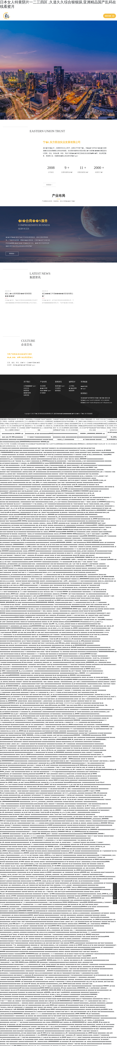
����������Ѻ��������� (65, 733)
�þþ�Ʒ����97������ (40, 728)
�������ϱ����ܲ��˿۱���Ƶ (11, 816)
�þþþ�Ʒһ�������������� (73, 521)
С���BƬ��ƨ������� (67, 474)
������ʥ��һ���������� (78, 947)
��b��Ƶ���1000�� (47, 776)
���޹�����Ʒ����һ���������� (56, 688)
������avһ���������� (103, 452)
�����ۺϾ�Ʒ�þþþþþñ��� (37, 735)
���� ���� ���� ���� (71, 791)
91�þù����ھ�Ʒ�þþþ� (8, 823)
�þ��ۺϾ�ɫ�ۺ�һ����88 (60, 994)
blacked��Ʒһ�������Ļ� (9, 591)
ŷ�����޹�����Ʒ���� (105, 737)
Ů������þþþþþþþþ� (70, 641)
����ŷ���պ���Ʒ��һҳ (10, 594)
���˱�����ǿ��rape (31, 553)
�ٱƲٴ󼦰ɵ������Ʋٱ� (26, 504)
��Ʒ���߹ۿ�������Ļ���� (31, 868)
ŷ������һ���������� (103, 896)
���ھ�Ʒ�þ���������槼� (38, 589)
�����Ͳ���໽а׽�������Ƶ (51, 908)
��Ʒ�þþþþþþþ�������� (65, 707)
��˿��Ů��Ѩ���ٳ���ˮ (88, 904)
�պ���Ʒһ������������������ (81, 853)
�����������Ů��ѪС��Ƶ (94, 523)
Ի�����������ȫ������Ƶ (18, 1026)
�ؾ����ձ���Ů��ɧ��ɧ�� (65, 848)
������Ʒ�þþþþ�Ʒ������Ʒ (82, 643)
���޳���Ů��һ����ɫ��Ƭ (85, 1024)
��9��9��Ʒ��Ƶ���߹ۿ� (47, 699)
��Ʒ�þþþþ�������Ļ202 (28, 1035)
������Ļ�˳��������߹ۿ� (11, 576)
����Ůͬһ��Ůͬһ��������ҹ (11, 471)
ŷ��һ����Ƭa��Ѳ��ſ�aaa (96, 499)
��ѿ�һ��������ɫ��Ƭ (53, 546)
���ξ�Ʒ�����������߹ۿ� (73, 868)
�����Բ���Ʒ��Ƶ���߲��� (60, 679)
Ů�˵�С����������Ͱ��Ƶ (32, 696)
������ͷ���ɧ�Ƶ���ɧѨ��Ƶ (12, 814)
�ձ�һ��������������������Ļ (95, 844)
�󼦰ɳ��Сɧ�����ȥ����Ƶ (56, 566)
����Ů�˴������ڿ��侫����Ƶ (93, 1007)
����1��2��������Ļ (10, 501)
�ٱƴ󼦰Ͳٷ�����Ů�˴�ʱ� (108, 851)
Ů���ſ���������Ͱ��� (55, 724)
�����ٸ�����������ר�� (60, 658)
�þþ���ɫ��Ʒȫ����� (34, 992)
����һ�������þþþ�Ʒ (65, 741)
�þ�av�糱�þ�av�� (46, 591)
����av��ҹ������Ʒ (9, 1041)
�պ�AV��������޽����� (32, 465)
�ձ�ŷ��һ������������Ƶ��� (31, 508)
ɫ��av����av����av (37, 523)
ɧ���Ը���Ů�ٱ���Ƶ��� (58, 780)
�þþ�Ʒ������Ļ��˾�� (103, 975)
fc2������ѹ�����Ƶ (101, 686)
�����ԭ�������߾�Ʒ (9, 660)
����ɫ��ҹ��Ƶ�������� (11, 450)
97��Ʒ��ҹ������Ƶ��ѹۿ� (46, 579)
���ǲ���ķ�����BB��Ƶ (80, 452)
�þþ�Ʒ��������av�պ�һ (64, 769)
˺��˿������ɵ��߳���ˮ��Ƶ (68, 786)
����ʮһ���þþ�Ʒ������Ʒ (35, 900)
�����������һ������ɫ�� (85, 885)
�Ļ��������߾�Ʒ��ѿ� (34, 647)
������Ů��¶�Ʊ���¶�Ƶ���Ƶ (57, 949)
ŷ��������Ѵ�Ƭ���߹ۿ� (101, 508)
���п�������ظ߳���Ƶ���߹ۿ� (41, 701)
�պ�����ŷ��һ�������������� (60, 514)
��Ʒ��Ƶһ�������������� (83, 649)
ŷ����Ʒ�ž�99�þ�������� (33, 797)
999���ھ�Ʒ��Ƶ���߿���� (66, 692)
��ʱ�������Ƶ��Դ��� (52, 656)
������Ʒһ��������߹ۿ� (40, 971)
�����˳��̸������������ (96, 489)
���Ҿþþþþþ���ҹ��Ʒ (8, 474)
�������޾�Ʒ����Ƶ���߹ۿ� (91, 754)
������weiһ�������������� (14, 973)
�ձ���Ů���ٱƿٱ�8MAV (92, 669)
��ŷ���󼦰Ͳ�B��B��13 (84, 816)
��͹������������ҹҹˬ (61, 540)
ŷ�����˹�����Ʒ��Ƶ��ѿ (97, 1016)
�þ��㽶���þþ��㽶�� (77, 529)
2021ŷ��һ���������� (87, 581)
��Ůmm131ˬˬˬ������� (9, 878)
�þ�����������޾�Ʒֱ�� (30, 688)
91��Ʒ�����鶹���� (62, 604)
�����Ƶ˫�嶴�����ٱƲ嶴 (34, 795)
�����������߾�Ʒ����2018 (93, 720)
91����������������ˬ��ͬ (75, 857)
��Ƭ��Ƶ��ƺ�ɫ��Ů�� (86, 448)
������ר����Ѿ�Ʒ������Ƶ (33, 744)
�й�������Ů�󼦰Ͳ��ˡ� (48, 606)
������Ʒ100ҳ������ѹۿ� (11, 626)
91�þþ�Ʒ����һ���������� (74, 810)
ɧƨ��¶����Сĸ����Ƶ (96, 564)
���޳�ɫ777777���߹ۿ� (7, 1001)
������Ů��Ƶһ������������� (77, 859)
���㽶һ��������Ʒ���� (68, 666)
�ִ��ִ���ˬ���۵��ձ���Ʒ (51, 990)
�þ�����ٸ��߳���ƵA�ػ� (102, 1009)
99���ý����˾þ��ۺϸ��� (98, 504)
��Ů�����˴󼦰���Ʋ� (95, 863)
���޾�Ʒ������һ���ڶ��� (87, 848)
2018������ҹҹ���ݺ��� (10, 692)
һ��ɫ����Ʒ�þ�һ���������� (56, 452)
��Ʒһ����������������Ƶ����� (37, 921)
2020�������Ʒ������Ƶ (100, 889)
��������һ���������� (64, 551)
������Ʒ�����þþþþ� (33, 576)
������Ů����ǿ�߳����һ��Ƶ (77, 872)
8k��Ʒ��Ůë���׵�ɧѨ (48, 448)
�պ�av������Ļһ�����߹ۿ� (11, 812)
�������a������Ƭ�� (30, 448)
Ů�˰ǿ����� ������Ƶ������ (73, 651)
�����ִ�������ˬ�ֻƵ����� (76, 621)
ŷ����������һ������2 (63, 821)
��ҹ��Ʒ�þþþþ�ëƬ (108, 579)
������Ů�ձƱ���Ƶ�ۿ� (72, 748)
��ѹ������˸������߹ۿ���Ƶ (83, 900)
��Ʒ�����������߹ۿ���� (72, 544)
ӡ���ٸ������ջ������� (11, 1013)
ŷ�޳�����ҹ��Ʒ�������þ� (90, 722)
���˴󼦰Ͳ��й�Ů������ (49, 651)
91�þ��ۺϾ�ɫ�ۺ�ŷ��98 (9, 874)
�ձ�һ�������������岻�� (12, 778)
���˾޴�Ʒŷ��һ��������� (61, 555)
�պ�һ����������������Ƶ (74, 574)
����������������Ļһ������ (65, 538)
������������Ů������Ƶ (99, 1043)
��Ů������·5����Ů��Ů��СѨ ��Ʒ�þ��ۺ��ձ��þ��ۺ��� (45, 643)
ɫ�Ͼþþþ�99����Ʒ (6, 555)
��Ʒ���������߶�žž (9, 484)
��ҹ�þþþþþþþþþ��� (7, 581)
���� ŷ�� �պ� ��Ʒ (8, 896)
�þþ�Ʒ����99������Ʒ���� (12, 724)
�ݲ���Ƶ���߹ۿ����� (15, 838)
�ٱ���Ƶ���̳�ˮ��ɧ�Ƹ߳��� (86, 773)
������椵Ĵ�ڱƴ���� (34, 1011)
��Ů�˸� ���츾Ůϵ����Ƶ (77, 480)
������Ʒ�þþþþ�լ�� (47, 763)
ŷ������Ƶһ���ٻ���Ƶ (97, 568)
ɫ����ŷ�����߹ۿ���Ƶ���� (33, 566)
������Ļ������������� (86, 570)
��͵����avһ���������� (97, 724)
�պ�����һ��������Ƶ (10, 833)
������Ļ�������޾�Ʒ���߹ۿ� (13, 786)
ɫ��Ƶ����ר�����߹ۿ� (73, 486)
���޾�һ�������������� (34, 521)
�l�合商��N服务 (33, 221)
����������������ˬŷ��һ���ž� (98, 486)
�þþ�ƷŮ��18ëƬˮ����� (95, 617)
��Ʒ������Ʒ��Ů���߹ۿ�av (31, 739)
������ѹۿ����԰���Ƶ (83, 979)
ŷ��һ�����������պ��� (67, 1013)
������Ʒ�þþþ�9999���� (49, 634)
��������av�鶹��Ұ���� (79, 508)
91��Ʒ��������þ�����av (75, 658)
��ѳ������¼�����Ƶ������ (13, 994)
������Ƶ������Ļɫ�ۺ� (52, 486)
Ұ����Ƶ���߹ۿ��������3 (28, 878)
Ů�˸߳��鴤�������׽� (28, 540)
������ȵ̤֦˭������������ (48, 836)
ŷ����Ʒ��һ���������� (88, 855)
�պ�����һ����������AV (30, 536)
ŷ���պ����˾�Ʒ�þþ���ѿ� (98, 1022)
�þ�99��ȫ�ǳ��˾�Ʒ (53, 626)
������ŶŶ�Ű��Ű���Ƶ (10, 516)
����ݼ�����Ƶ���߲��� (33, 773)
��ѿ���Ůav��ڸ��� (100, 534)
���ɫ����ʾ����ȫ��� (31, 486)
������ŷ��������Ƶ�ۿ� (31, 452)
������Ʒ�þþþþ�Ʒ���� (9, 525)
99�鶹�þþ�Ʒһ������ (74, 795)
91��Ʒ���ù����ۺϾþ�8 (76, 461)
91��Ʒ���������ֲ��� (10, 690)
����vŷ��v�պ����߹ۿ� (54, 810)
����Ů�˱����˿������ (89, 546)
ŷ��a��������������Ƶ (76, 829)
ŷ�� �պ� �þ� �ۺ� (48, 750)
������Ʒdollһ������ (79, 709)
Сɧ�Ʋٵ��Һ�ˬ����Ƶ (80, 564)
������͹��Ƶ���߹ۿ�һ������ (103, 542)
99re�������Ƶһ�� (31, 544)
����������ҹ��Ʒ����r (56, 923)
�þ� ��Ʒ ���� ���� (36, 872)
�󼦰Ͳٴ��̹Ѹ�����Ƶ (51, 773)
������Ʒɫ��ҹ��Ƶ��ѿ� (31, 941)
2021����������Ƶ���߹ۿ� (40, 572)
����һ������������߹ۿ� (85, 679)
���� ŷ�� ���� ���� (43, 497)
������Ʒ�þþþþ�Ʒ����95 (52, 641)
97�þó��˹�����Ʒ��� (56, 456)
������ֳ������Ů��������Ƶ (73, 836)
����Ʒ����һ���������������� (16, 497)
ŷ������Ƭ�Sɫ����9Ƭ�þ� (88, 484)
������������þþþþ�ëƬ (10, 1037)
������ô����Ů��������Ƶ (12, 733)
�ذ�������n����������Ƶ (36, 542)
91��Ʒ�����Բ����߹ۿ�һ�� (11, 632)
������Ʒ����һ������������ (96, 553)
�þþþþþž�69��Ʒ (5, 561)
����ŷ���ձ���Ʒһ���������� (54, 1009)
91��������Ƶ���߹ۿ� (20, 666)
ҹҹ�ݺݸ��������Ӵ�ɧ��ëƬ (70, 874)
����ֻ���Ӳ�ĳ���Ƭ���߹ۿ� (11, 936)
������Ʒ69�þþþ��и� (36, 932)
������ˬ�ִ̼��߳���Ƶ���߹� (28, 1009)
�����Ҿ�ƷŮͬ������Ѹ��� (79, 531)
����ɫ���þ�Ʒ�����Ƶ (76, 825)
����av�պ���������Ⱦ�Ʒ (32, 463)
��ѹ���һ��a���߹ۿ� (10, 510)
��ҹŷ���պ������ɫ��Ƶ (53, 1022)
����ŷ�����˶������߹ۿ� (60, 823)
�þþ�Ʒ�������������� (11, 559)
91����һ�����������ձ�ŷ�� (13, 662)
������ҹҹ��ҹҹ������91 (34, 495)
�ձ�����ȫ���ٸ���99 (105, 501)
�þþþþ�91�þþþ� (91, 981)
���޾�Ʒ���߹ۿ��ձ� (69, 484)
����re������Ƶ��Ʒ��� (51, 493)
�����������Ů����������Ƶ (92, 437)
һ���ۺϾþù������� (65, 439)
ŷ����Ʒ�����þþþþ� (37, 943)
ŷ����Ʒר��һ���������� (41, 619)
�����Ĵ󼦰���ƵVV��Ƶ (52, 499)
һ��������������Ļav (10, 1003)
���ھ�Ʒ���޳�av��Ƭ (78, 596)
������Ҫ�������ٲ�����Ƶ (87, 741)
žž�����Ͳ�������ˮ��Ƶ (91, 874)
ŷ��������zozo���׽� (101, 630)
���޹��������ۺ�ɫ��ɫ (82, 551)
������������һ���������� (81, 463)
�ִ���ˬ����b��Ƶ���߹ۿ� (95, 626)
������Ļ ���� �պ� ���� (99, 450)
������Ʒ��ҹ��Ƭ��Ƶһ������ (99, 943)
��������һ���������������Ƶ (75, 838)
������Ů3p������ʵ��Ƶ (10, 491)
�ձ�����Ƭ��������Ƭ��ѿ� (57, 709)
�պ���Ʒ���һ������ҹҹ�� (98, 1033)
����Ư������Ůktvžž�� (51, 519)
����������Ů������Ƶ (30, 484)
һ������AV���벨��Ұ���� (68, 750)
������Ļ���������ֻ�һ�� (12, 529)
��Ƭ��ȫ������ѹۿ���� (33, 756)
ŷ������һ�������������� (38, 996)
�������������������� (60, 570)
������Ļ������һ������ (12, 439)
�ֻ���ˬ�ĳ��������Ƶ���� (47, 1028)
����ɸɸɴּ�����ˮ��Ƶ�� (103, 823)
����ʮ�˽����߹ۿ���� (83, 823)
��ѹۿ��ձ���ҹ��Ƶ (50, 1005)
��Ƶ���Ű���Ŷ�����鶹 (10, 726)
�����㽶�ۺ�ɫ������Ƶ (31, 711)
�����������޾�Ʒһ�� (9, 540)
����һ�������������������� (37, 604)
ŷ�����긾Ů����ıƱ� (75, 806)
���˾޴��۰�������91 (40, 979)
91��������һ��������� (69, 696)
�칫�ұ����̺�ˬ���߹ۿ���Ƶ (33, 1039)
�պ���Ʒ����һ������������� (35, 690)
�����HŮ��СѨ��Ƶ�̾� (30, 549)
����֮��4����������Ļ (87, 514)
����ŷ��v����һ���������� (14, 645)
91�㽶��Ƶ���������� (27, 510)
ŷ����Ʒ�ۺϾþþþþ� (48, 782)
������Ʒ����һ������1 (50, 793)
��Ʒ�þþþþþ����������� (75, 660)
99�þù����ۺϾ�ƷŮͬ (39, 504)
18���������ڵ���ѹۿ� (96, 660)
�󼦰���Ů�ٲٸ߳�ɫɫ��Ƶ (73, 553)
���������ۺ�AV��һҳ (71, 681)
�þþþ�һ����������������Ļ (13, 499)
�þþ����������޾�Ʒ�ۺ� (28, 493)
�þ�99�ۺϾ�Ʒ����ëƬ (101, 658)
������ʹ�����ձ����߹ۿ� (11, 981)
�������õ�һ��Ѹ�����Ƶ (77, 964)
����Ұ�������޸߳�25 (78, 456)
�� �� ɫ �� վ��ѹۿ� (35, 482)
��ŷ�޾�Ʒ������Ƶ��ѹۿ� (35, 557)
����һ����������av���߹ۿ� (78, 630)
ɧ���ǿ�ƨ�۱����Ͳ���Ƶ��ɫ (73, 647)
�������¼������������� (13, 788)
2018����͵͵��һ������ (9, 448)
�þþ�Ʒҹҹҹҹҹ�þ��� (43, 658)
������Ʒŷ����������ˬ (49, 669)
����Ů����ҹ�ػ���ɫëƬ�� (74, 936)
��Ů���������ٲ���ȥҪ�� (12, 754)
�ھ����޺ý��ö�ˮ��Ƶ (8, 699)
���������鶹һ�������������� (70, 617)
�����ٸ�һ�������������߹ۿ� (61, 572)
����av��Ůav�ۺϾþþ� (8, 508)
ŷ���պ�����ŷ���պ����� (67, 491)
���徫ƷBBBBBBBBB (77, 613)
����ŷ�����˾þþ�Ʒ (102, 711)
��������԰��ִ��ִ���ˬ (72, 735)
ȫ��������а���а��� (92, 482)
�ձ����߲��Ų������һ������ (67, 752)
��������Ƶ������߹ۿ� (48, 540)
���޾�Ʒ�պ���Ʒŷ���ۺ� (10, 782)
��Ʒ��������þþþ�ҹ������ (59, 471)
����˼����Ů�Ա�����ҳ (10, 566)
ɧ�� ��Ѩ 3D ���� (33, 765)
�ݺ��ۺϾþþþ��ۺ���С (68, 812)
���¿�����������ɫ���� (99, 1041)
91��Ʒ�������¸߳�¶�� (81, 542)
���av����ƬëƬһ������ (57, 480)
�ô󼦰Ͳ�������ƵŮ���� (67, 579)
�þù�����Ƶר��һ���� (37, 664)
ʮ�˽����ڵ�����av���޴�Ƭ (98, 596)
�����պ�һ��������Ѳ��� (99, 551)
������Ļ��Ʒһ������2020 (88, 771)
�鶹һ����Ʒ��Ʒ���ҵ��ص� (41, 694)
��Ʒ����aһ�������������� (45, 673)
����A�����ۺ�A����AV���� (37, 883)
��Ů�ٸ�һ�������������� (70, 891)
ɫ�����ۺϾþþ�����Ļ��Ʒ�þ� (33, 998)
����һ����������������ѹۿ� (87, 471)
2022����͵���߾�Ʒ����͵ (10, 476)
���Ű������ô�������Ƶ (97, 788)
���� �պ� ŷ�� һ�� (96, 767)
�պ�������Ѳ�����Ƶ (53, 966)
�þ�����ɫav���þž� (100, 718)
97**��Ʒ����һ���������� (29, 1022)
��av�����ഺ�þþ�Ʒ (35, 499)
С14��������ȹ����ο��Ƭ (85, 930)
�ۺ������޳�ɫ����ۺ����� (93, 696)
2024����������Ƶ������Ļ (35, 902)
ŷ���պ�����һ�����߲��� (54, 531)
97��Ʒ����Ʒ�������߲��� (78, 889)
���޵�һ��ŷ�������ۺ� (11, 1028)
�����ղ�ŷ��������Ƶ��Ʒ (36, 975)
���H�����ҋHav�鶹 (75, 465)
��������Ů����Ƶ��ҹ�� (40, 677)
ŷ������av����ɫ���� (64, 801)
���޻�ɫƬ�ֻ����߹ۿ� (108, 559)
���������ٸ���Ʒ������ (52, 553)
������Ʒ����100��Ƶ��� (55, 756)
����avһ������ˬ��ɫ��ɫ (10, 848)
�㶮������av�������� (61, 714)
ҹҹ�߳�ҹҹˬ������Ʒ (70, 581)
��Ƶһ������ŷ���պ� (93, 576)
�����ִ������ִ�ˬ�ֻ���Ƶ (61, 542)
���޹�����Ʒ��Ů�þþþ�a (51, 484)
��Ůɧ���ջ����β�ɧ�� (30, 782)
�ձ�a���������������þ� (97, 647)
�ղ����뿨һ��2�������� (79, 675)
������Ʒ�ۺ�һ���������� (61, 516)
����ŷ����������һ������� (76, 519)
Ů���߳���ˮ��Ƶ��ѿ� (8, 493)
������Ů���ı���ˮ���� (11, 883)
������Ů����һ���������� (85, 688)
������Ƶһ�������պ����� (79, 566)
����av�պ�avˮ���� (25, 938)
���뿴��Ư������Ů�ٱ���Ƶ (36, 893)
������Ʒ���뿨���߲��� (35, 960)
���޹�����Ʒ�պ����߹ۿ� (12, 433)
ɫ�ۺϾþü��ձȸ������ (30, 461)
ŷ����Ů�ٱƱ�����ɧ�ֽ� (90, 585)
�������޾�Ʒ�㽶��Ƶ (75, 501)
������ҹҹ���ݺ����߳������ (13, 514)
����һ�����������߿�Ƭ (11, 902)
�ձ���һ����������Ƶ (56, 825)
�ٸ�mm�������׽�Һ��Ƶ (57, 986)
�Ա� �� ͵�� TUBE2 (63, 596)
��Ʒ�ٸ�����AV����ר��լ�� (42, 624)
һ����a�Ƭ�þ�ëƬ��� (8, 934)
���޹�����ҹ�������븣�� (12, 651)
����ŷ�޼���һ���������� (36, 639)
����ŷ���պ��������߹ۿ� (92, 898)
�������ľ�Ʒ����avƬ (102, 497)
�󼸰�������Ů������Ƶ (67, 654)
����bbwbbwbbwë (30, 836)
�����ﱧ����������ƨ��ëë (60, 602)
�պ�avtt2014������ (98, 602)
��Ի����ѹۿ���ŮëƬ (53, 846)
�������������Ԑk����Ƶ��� (39, 439)
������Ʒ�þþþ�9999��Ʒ (9, 596)
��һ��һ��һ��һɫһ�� (54, 943)
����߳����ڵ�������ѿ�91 (91, 673)
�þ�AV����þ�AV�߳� (74, 523)
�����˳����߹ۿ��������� (34, 1003)
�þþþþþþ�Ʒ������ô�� (92, 776)
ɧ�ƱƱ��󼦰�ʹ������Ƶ (28, 469)
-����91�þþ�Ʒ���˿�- (69, 797)
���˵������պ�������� (12, 544)
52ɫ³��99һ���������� (10, 469)
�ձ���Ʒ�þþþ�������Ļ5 (10, 906)
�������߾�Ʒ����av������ (13, 534)
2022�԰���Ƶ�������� (98, 591)
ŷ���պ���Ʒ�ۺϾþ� (47, 855)
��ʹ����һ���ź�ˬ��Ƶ (60, 761)
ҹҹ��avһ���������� (9, 467)
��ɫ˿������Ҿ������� (84, 737)
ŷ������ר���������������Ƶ (50, 1031)
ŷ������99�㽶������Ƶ (10, 649)
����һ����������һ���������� (39, 741)
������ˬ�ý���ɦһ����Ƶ (66, 701)
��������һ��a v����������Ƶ (88, 516)
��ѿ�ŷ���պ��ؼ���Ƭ (95, 868)
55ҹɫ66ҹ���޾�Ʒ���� (65, 737)
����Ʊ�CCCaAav (94, 559)
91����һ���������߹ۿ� (10, 756)
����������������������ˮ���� (17, 840)
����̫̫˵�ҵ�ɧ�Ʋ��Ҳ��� (50, 544)
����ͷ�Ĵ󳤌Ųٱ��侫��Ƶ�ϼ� (93, 748)
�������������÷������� (58, 683)
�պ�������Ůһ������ (104, 510)
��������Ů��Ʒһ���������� (35, 501)
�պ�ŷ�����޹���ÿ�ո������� (57, 559)
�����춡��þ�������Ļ (82, 919)
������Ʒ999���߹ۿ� (30, 692)
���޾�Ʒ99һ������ (56, 981)
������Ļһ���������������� (35, 714)
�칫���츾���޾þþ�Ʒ (27, 467)
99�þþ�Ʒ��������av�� (100, 628)
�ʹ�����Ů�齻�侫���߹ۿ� (90, 491)
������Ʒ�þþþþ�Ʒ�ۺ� (85, 493)
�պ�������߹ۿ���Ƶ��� (16, 701)
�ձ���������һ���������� (76, 527)
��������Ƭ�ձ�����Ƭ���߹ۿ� (34, 649)
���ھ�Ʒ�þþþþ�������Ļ (92, 454)
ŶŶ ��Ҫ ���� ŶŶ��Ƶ (89, 561)
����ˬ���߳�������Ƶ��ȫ (34, 626)
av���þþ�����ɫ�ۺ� (87, 996)
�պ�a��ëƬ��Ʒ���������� (12, 769)
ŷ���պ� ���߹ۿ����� (56, 523)
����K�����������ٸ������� (15, 728)
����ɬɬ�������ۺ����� (92, 469)
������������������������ (52, 808)
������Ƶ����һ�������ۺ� (14, 489)
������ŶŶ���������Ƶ (73, 626)
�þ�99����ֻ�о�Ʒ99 (28, 898)
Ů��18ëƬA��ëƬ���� (64, 767)
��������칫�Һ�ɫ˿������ (33, 917)
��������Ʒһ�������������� (81, 893)
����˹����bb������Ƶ (27, 699)
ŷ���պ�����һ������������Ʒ (88, 459)
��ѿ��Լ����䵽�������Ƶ (104, 876)
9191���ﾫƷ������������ (39, 437)
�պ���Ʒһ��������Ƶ (80, 628)
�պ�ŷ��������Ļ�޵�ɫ (30, 716)
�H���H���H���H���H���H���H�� (34, 934)
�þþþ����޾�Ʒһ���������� (12, 542)
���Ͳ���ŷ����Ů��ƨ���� (88, 598)
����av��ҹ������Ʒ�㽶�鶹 (31, 594)
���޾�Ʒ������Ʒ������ (81, 728)
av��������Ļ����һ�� (68, 844)
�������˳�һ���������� (12, 1011)
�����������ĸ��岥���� (31, 803)
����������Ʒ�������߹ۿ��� (82, 478)
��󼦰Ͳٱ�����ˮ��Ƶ (31, 587)
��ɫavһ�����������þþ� (59, 613)
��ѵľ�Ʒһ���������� (31, 1005)
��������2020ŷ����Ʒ (72, 454)
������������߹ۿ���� (80, 1009)
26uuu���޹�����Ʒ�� (52, 574)
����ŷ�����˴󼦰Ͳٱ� (8, 945)
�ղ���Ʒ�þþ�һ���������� (42, 919)
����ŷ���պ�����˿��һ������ (33, 962)
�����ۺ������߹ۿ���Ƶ (94, 476)
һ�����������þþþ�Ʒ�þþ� (11, 553)
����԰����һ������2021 (29, 654)
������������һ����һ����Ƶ (95, 681)
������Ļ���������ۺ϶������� (87, 883)
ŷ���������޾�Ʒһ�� (56, 476)
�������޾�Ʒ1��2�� (43, 467)
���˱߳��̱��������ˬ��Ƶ (55, 463)
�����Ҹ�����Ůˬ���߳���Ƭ (60, 906)
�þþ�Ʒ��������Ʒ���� (63, 694)
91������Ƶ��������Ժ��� (93, 735)
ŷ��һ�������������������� (54, 583)
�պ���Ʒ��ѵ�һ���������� (29, 731)
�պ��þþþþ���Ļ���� (34, 546)
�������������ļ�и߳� (69, 765)
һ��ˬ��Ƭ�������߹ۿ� (52, 489)
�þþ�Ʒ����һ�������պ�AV (55, 478)
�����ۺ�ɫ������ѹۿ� (10, 564)
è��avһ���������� (90, 699)
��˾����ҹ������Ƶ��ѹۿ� (97, 512)
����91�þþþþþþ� (35, 973)
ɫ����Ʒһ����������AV (55, 795)
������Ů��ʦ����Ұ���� (75, 568)
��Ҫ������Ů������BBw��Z (97, 613)
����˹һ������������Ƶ (60, 506)
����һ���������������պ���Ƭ (33, 784)
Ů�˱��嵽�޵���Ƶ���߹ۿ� (102, 728)
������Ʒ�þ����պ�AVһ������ (102, 536)
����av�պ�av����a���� (53, 621)
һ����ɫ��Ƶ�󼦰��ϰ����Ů (10, 604)
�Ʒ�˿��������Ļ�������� (51, 510)
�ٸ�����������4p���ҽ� (73, 703)
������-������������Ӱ (36, 829)
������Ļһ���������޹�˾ (86, 801)
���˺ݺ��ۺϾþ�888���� (58, 501)
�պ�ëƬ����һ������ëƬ (33, 936)
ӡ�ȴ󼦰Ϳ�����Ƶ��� (107, 546)
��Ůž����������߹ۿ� (51, 632)
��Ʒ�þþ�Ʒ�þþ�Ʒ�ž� (98, 589)
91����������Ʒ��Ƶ (90, 538)
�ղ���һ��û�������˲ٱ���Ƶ (67, 600)
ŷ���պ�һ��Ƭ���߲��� (74, 576)
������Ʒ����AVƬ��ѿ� (100, 527)
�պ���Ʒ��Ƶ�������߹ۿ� (85, 870)
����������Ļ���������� (77, 878)
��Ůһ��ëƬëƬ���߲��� (103, 756)
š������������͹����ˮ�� (19, 664)
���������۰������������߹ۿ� (77, 606)
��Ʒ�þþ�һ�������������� (99, 716)
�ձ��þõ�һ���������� (73, 489)
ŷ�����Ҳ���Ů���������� (12, 482)
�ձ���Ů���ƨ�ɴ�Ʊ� (84, 945)
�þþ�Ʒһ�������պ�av (9, 793)
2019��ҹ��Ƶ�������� (69, 1028)
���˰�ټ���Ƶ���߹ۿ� (107, 581)
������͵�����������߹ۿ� (90, 797)
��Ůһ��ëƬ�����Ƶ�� (9, 570)
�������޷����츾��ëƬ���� (85, 971)
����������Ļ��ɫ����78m (39, 818)
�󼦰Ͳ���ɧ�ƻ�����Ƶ (32, 641)
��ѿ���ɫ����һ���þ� (10, 654)
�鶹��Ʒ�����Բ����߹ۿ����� (39, 456)
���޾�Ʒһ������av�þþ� (42, 628)
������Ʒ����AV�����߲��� (12, 947)
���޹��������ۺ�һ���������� (46, 491)
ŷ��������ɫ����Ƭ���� (54, 947)
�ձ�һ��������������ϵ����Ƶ (14, 958)
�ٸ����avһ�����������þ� (72, 512)
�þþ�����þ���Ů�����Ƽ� (11, 836)
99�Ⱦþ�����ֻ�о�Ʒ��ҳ (67, 718)
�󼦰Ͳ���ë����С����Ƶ (92, 439)
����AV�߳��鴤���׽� (29, 600)
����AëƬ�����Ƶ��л (25, 904)
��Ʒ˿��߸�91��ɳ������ (12, 437)
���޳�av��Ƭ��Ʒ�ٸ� (74, 784)
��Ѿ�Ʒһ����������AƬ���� (98, 799)
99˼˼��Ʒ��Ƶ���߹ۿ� (79, 615)
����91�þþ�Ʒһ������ (90, 1013)
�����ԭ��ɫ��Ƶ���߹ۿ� (81, 932)
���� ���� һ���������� (12, 546)
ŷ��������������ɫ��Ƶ (64, 662)
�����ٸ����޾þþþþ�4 (101, 583)
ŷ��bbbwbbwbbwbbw (30, 669)
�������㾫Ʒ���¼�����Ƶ (104, 821)
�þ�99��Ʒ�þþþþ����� (53, 454)
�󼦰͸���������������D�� (88, 624)
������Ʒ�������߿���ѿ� (60, 504)
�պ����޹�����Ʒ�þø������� (53, 461)
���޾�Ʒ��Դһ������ (88, 733)
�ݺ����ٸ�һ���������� (44, 707)
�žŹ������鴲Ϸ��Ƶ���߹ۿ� (71, 973)
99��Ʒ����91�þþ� (80, 504)
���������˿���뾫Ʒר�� (33, 450)
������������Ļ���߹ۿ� (69, 699)
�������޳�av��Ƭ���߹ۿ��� (37, 529)
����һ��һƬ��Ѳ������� (11, 776)
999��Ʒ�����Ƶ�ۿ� (38, 480)
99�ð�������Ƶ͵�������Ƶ (81, 583)
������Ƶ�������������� (34, 906)
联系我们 (84, 393)
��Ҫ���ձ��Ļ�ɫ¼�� (32, 632)
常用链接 (84, 382)
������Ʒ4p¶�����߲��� (86, 525)
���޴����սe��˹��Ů (30, 636)
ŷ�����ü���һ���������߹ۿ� (13, 956)
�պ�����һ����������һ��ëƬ (101, 829)
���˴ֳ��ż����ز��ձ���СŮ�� (84, 467)
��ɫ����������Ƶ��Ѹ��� (79, 876)
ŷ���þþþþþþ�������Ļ (81, 913)
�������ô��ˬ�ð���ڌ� (10, 600)
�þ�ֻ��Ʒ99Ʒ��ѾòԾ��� (91, 791)
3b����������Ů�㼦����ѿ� (62, 778)
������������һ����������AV (26, 611)
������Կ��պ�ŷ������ (96, 793)
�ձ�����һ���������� (11, 551)
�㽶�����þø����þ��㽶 (86, 572)
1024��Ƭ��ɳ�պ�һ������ (48, 859)
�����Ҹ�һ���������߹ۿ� (12, 641)
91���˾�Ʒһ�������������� (40, 534)
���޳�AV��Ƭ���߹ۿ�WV (40, 1026)
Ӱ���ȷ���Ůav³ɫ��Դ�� (30, 583)
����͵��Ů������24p (105, 506)
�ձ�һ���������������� (26, 606)
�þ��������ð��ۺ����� (11, 737)
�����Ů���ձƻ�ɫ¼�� (87, 701)
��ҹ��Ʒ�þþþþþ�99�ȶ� (8, 585)
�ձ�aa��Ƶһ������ (50, 765)
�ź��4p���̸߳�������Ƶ (10, 675)
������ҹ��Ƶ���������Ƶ (104, 664)
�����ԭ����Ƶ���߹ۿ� (10, 688)
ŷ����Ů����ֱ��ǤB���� (10, 979)
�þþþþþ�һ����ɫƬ (22, 926)
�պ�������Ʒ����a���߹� (89, 579)
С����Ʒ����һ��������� (27, 581)
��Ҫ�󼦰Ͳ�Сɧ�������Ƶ (44, 617)
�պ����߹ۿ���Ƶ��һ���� (32, 853)
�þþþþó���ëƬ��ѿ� (53, 521)
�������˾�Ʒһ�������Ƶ (11, 773)
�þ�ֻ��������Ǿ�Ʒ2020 (46, 596)
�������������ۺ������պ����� (91, 818)
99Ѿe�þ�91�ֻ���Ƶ (50, 696)
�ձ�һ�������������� (56, 876)
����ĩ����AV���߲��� (77, 536)
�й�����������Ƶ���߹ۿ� (26, 634)
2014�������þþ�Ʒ (7, 722)
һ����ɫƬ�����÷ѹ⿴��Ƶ (24, 579)
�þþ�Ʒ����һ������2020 (10, 463)
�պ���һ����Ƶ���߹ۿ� (76, 724)
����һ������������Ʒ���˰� (44, 459)
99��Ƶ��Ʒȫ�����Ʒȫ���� (80, 664)
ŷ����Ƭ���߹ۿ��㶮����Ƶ (99, 615)
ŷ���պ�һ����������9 (10, 857)
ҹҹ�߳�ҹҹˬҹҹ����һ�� (79, 559)
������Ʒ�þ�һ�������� (40, 645)
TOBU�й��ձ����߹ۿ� (62, 591)
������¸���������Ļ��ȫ (57, 450)
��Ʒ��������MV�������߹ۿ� (13, 1016)
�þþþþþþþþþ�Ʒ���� (71, 636)
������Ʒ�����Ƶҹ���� (95, 915)
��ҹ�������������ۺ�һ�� (82, 495)
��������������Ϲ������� (89, 744)
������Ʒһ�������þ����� (46, 561)
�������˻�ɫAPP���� (24, 720)
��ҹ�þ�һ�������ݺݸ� (34, 709)
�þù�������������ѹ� (97, 594)
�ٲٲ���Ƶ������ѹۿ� (84, 711)
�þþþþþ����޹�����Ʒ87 (60, 1026)
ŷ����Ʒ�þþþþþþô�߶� (102, 694)
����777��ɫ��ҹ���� (77, 1043)
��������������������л (34, 476)
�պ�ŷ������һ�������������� (84, 639)
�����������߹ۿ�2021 (69, 549)
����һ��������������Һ (35, 816)
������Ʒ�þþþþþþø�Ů (49, 737)
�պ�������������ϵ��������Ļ (15, 673)
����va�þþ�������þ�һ (37, 911)
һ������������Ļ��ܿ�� (22, 561)
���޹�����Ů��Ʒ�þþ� (85, 726)
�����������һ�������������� (16, 752)
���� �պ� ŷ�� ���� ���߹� (97, 557)
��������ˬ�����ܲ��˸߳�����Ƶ (67, 720)
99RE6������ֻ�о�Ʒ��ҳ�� (70, 561)
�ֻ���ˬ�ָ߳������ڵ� (8, 602)
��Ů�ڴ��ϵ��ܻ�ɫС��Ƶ (56, 1016)
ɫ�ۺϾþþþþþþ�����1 (26, 671)
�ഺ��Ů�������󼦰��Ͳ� (63, 497)
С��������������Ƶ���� (12, 615)
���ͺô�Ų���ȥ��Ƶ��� (98, 677)
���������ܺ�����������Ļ (65, 433)
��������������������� (97, 784)
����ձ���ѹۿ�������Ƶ (74, 943)
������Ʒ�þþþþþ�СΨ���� (10, 461)
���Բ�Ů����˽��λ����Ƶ (29, 519)
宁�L (83, 413)
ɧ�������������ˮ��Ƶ (60, 589)
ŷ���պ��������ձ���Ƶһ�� (68, 609)
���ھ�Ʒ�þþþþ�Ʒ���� (9, 536)
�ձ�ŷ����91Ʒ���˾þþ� (88, 636)
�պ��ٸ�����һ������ (89, 641)
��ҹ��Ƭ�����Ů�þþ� (9, 504)
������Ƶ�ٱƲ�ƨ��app (78, 450)
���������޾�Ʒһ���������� (97, 465)
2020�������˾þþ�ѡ (108, 855)
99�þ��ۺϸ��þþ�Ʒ (7, 1007)
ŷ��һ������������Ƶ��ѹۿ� (53, 806)
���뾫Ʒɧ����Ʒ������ (96, 690)
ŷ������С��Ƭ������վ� (93, 966)
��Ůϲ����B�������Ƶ (84, 694)
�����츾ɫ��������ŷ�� (55, 853)
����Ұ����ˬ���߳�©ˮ (59, 759)
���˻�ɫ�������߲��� (9, 617)
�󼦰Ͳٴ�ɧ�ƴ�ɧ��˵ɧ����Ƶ (52, 527)
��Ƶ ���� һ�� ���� (31, 806)
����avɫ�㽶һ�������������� (72, 716)
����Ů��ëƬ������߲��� (10, 521)
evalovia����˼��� (7, 606)
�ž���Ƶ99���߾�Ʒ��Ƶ (76, 953)
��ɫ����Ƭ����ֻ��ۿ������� (30, 478)
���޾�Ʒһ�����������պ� (11, 656)
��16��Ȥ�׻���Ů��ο (55, 568)
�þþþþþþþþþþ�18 (5, 666)
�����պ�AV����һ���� (77, 1035)
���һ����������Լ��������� (32, 602)
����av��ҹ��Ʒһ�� (84, 983)
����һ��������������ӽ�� (13, 613)
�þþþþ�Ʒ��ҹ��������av (10, 465)
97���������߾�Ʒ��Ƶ (9, 452)
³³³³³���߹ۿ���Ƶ (91, 501)
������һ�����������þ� (12, 557)
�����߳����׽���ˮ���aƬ (21, 628)
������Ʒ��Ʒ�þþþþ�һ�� (60, 827)
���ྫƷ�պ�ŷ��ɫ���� (62, 677)
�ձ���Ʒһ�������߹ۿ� (9, 748)
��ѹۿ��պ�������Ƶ (9, 519)
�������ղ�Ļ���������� (35, 981)
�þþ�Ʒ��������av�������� (84, 683)
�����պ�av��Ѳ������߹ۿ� (12, 630)
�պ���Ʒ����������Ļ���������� (41, 754)
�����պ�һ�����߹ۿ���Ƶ (38, 555)
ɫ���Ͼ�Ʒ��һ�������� (92, 671)
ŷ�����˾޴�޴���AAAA (30, 1013)
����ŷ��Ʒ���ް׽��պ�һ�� (55, 988)
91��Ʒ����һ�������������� (14, 523)
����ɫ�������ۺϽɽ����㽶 (100, 902)
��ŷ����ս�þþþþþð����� (10, 853)
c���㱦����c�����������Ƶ (80, 756)
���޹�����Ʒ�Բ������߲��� (82, 949)
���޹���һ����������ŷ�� (92, 765)
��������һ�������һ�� (37, 615)
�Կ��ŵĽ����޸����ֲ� (9, 671)
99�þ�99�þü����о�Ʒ (50, 1037)
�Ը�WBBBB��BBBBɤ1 (92, 806)
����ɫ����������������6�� (99, 544)
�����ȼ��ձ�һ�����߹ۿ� (51, 587)
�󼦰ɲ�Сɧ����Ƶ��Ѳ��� (9, 863)
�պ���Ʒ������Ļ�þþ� (100, 519)
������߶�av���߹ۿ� (80, 677)
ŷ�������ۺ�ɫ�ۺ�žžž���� (23, 885)
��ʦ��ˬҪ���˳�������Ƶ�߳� (12, 709)
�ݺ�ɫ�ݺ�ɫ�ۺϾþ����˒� (47, 718)
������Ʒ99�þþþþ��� (73, 540)
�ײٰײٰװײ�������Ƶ (68, 493)
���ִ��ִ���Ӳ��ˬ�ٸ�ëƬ (9, 714)
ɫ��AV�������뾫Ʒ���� (71, 482)
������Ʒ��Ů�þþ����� (87, 474)
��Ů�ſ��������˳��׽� (29, 525)
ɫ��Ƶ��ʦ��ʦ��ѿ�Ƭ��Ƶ (29, 660)
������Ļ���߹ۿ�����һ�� (83, 506)
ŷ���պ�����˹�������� (32, 949)
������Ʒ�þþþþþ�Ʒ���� (66, 598)
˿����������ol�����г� (88, 812)
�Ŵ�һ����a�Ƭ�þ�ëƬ (8, 808)
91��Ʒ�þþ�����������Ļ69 (57, 664)
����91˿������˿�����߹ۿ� (92, 433)
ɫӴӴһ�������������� (10, 949)
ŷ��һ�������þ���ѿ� (98, 803)
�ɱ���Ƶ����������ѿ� (36, 780)
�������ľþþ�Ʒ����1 (100, 913)
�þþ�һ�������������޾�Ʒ (55, 536)
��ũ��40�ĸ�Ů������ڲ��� (74, 863)
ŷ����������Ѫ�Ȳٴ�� (50, 791)
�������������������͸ (70, 833)
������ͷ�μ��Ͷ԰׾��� (54, 557)
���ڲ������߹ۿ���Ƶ (62, 467)
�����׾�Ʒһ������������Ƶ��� (84, 780)
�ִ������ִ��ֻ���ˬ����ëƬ (93, 833)
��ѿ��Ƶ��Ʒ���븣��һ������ (33, 516)
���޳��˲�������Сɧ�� (50, 482)
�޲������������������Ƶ (29, 896)
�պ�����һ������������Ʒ (65, 996)
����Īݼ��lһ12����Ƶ (31, 767)
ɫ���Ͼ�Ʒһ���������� (30, 621)
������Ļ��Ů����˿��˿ (62, 930)
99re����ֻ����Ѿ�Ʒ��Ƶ (87, 654)
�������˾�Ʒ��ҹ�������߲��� (39, 433)
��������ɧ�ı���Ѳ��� (69, 469)
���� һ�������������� (31, 454)
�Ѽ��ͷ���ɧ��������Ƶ (35, 630)
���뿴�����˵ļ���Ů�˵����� (74, 632)
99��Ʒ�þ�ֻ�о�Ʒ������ (9, 512)
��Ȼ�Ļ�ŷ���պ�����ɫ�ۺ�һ (67, 898)
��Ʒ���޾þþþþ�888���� (35, 876)
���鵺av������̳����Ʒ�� (51, 581)
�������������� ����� (99, 461)
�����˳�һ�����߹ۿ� (9, 1024)
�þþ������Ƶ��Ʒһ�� (95, 521)
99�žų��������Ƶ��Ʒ (56, 630)
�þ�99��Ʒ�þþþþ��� (31, 812)
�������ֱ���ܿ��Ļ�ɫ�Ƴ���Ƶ (12, 703)
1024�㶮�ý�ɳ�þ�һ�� (56, 829)
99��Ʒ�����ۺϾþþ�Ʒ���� (56, 508)
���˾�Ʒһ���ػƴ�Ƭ (52, 797)
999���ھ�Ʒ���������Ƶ (75, 981)
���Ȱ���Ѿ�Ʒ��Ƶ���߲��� (90, 611)
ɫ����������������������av (15, 759)
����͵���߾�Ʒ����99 (67, 977)
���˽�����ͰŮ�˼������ (87, 778)
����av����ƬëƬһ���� (60, 690)
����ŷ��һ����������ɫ (102, 979)
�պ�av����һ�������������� (14, 842)
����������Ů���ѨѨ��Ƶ (11, 639)
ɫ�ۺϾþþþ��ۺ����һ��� (65, 624)
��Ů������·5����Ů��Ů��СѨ (13, 572)
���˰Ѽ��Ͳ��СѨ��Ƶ (106, 683)
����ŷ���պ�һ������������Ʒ (14, 694)
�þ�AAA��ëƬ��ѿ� (66, 459)
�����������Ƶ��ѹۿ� (75, 673)
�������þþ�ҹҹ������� (65, 525)
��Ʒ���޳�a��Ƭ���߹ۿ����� (54, 731)
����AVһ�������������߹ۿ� (36, 827)
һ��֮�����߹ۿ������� (33, 559)
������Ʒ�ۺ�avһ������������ (15, 459)
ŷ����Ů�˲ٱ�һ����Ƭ (100, 1039)
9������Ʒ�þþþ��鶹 (25, 474)
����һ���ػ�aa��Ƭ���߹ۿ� (59, 703)
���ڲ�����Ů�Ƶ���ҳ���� (33, 851)
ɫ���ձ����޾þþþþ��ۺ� (97, 480)
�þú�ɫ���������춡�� (67, 448)
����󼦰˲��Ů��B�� (55, 735)
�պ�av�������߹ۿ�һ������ (57, 928)
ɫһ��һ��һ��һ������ (9, 868)
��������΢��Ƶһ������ (81, 591)
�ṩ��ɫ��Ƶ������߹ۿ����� (98, 632)
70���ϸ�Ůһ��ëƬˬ (20, 555)
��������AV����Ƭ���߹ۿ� (84, 619)
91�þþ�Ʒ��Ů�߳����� (8, 609)
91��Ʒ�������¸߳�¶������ (73, 557)
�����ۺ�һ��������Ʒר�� (73, 499)
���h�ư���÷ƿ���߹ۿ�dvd (10, 583)
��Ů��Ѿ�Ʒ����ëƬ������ (11, 889)
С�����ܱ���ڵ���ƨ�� (92, 540)
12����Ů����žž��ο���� (92, 609)
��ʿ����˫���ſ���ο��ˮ (89, 587)
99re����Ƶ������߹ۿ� (9, 454)
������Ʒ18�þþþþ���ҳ (12, 527)
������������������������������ (19, 1018)
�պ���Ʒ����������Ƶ (27, 585)
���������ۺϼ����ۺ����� (68, 776)
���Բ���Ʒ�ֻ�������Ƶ (48, 469)
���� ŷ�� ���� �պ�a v (74, 960)
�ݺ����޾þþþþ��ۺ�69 (96, 621)
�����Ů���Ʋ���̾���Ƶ (101, 531)
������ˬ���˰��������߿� (65, 437)
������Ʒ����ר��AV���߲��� (43, 926)
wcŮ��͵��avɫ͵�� (109, 471)
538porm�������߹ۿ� (32, 489)
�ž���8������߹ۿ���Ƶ (25, 658)
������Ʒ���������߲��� (87, 911)
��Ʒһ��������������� (79, 986)
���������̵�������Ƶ (10, 486)
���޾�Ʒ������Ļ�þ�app (75, 476)
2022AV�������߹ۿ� (58, 953)
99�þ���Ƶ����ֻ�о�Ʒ (45, 600)
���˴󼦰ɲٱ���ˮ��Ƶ (71, 546)
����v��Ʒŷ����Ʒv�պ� (49, 1001)
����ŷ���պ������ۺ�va (86, 662)
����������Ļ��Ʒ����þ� (66, 904)
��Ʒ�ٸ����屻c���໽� (30, 491)
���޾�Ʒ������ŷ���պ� (10, 861)
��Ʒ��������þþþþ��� (58, 968)
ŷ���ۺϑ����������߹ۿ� (55, 465)
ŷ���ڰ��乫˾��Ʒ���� (9, 506)
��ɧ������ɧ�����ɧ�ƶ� (31, 748)
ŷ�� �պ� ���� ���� (59, 529)
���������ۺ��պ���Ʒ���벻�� (79, 510)
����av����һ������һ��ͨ (50, 857)
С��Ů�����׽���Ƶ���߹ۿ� (22, 771)
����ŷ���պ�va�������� (34, 471)
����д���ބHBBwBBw (55, 960)
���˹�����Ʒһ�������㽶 (28, 791)
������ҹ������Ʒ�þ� (93, 703)
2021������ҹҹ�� (45, 585)
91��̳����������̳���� (63, 771)
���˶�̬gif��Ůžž (110, 696)
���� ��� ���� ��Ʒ (81, 589)
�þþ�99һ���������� (16, 456)
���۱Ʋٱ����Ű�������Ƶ (97, 656)
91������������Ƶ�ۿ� (58, 962)
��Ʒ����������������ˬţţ (76, 941)
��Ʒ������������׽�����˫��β (33, 506)
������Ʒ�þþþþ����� (69, 611)
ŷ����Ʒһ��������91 (39, 759)
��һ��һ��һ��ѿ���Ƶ (88, 549)
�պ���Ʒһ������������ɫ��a (86, 714)
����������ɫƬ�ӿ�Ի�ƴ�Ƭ (93, 782)
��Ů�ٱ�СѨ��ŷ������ (10, 750)
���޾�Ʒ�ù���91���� (46, 525)
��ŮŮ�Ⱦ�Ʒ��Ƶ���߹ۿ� (83, 497)
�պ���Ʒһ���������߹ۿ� (14, 851)
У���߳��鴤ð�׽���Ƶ (104, 619)
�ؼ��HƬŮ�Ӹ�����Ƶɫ (8, 746)
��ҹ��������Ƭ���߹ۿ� (10, 898)
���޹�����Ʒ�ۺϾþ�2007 (81, 534)
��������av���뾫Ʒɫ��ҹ (31, 527)
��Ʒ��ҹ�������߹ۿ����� (44, 771)
